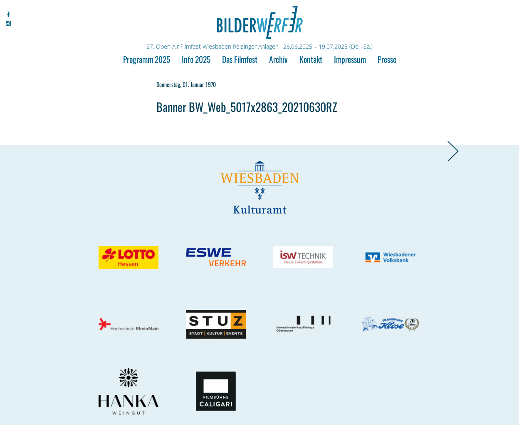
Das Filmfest (239, 59)
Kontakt (310, 59)
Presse (387, 59)
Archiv (278, 59)
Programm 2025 (146, 59)
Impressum (350, 59)
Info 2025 (196, 59)
